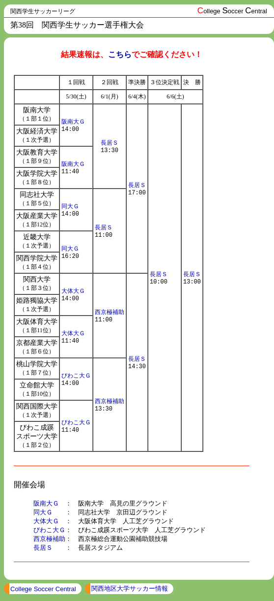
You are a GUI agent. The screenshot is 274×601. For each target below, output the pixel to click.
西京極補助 (109, 311)
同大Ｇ (70, 205)
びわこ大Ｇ (76, 375)
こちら (120, 54)
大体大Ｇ (73, 290)
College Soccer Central (43, 592)
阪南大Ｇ (73, 121)
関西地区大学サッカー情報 (129, 591)
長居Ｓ (109, 142)
